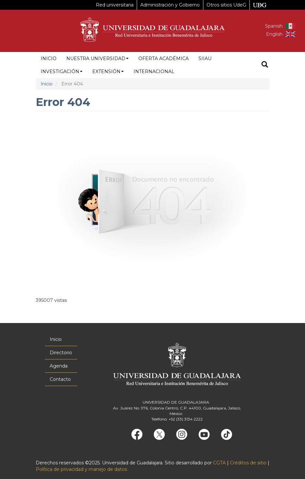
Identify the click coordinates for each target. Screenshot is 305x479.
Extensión (108, 71)
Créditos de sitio (248, 463)
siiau (204, 58)
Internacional (153, 71)
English (274, 34)
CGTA (219, 463)
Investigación (62, 71)
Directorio (61, 353)
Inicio (49, 58)
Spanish (274, 26)
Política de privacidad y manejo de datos (81, 469)
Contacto (60, 379)
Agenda (59, 366)
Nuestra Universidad (97, 58)
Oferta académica (163, 58)
